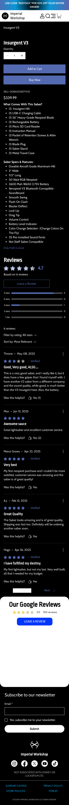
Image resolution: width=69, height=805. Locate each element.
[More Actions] (63, 354)
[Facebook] (24, 763)
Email (9, 704)
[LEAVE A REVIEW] (34, 621)
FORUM (53, 791)
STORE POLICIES (15, 791)
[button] (59, 16)
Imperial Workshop (34, 754)
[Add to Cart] (34, 68)
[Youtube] (44, 763)
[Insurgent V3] (11, 27)
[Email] (33, 711)
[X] (34, 763)
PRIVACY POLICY (53, 785)
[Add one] (22, 55)
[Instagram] (14, 763)
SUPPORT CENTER (16, 785)
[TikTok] (55, 763)
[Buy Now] (34, 80)
